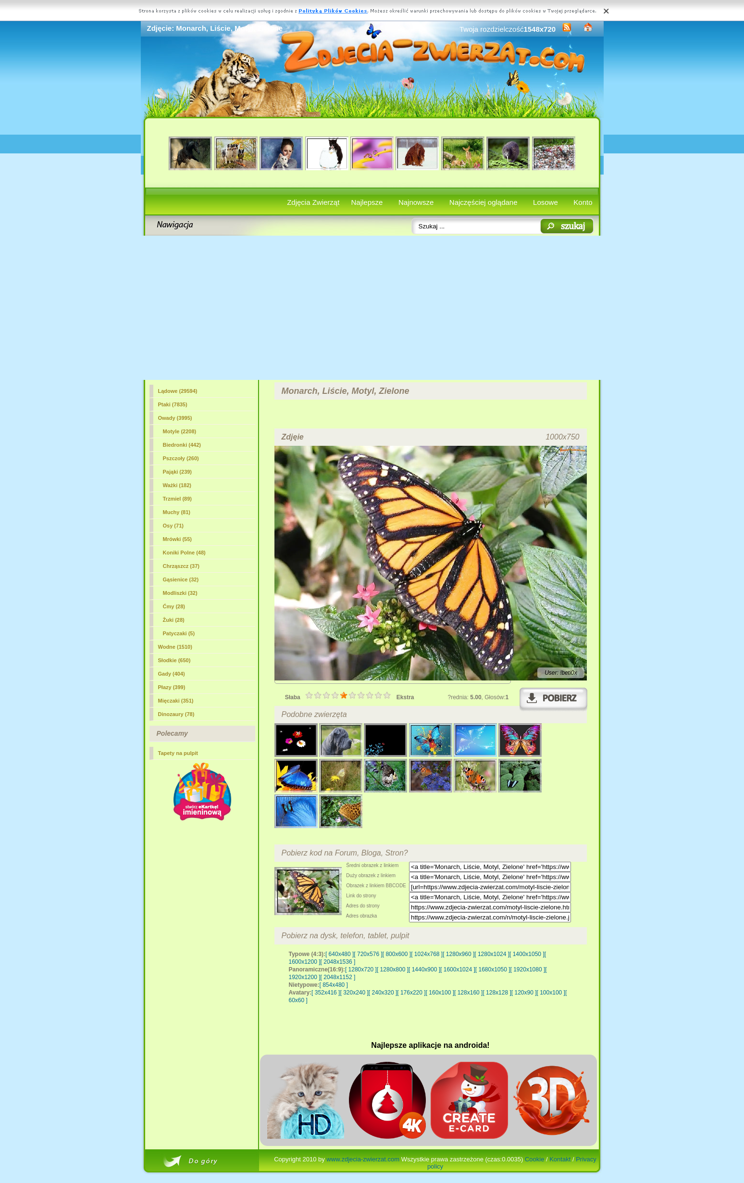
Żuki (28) (174, 620)
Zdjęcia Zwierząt (313, 202)
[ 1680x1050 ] (492, 969)
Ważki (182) (177, 485)
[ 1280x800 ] (393, 969)
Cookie (534, 1159)
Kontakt (559, 1159)
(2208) (180, 431)
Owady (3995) (175, 418)
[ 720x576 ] (368, 954)
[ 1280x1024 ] (491, 954)
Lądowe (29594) (178, 391)
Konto (582, 202)
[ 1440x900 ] (424, 969)
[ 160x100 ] (440, 992)
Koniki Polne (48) (184, 552)
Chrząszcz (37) (181, 566)
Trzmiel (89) (177, 499)
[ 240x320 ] (383, 992)
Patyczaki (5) (179, 633)
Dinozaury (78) (176, 714)
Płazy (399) (172, 687)
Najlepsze (367, 202)
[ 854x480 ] (334, 985)
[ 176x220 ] (411, 992)
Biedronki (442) (182, 445)
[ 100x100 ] (551, 992)
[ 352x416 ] (325, 992)
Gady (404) (171, 674)
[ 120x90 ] (524, 992)
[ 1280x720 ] (361, 969)
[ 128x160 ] (468, 992)
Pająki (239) (177, 472)
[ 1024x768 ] (427, 954)
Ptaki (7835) (172, 404)
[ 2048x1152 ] (338, 977)
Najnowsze (416, 202)
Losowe (545, 202)
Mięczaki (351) (176, 701)
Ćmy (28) (174, 606)
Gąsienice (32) (181, 579)
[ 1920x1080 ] (528, 969)
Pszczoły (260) (181, 458)
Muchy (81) (176, 512)
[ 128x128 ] (497, 992)
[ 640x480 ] (339, 954)
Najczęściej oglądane (483, 202)
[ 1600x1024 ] (457, 969)
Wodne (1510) (175, 647)
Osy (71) (173, 526)
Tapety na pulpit (178, 753)
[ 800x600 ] (397, 954)
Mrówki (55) (177, 539)
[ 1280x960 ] (458, 954)
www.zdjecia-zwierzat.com (362, 1159)
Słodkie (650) (174, 660)
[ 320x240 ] (354, 992)
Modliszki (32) (180, 593)
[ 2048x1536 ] (338, 961)
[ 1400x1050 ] (527, 954)
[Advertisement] (372, 307)
